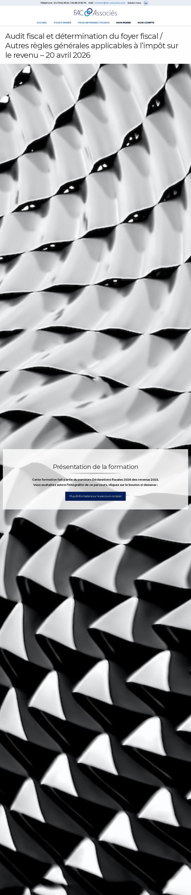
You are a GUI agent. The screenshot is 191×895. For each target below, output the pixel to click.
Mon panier (123, 22)
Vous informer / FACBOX (93, 22)
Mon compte (146, 22)
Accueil (42, 22)
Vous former (62, 22)
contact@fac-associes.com (110, 2)
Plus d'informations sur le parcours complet (95, 496)
